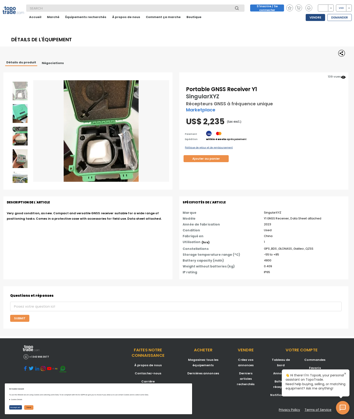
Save (28, 407)
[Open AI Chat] (342, 407)
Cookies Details (16, 399)
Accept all (15, 407)
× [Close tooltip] (345, 373)
